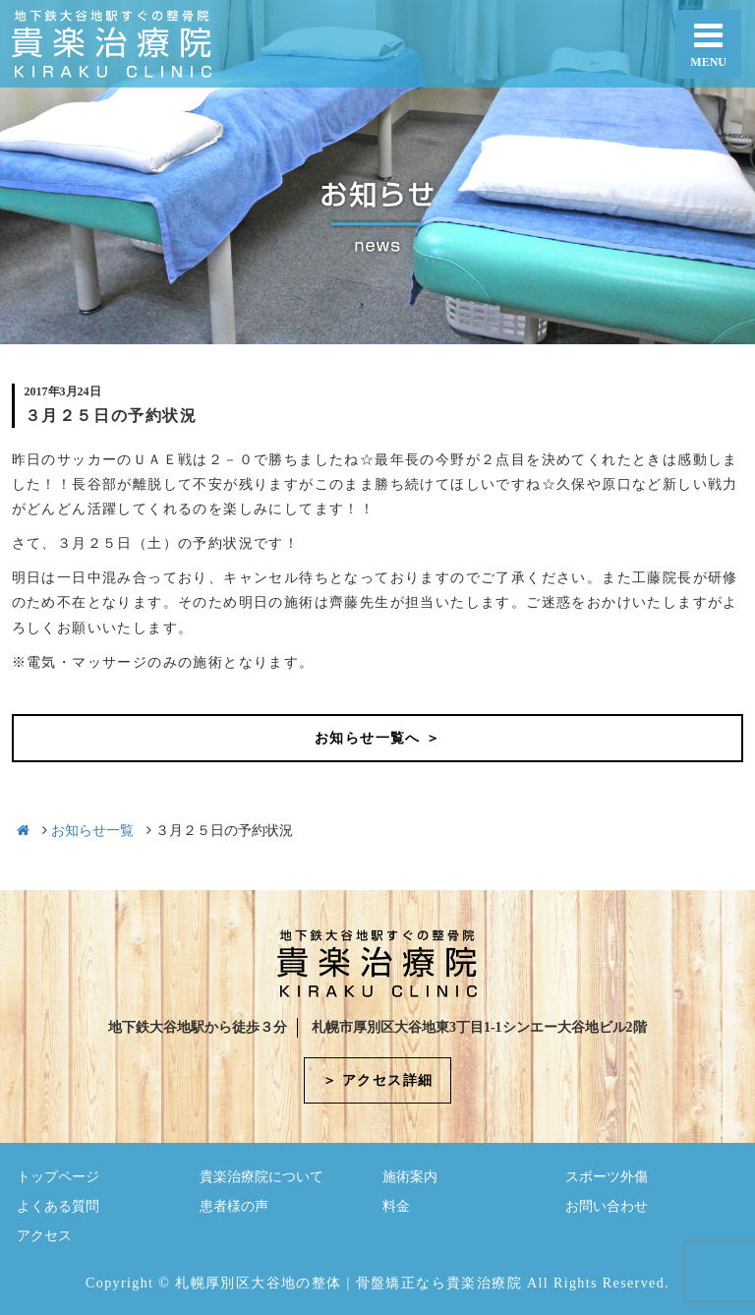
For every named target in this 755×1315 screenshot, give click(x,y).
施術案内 (409, 1176)
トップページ (58, 1176)
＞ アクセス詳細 (378, 1080)
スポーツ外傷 (606, 1176)
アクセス (44, 1235)
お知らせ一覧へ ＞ (377, 738)
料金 (396, 1206)
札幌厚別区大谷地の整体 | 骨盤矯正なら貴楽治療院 (348, 1283)
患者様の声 (234, 1206)
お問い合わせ (606, 1206)
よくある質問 (58, 1206)
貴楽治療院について (261, 1176)
